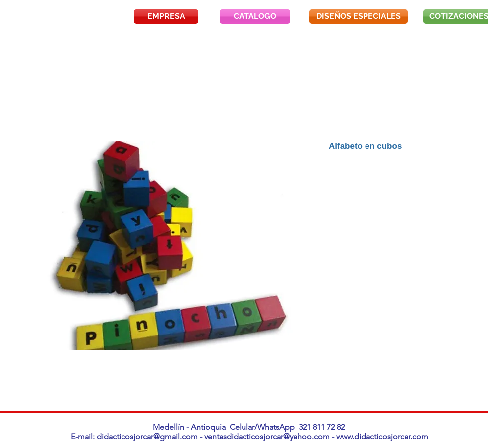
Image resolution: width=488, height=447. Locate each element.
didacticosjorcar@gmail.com (147, 436)
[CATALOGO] (255, 16)
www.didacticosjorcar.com (382, 436)
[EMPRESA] (166, 16)
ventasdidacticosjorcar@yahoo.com (267, 436)
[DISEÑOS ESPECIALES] (358, 16)
